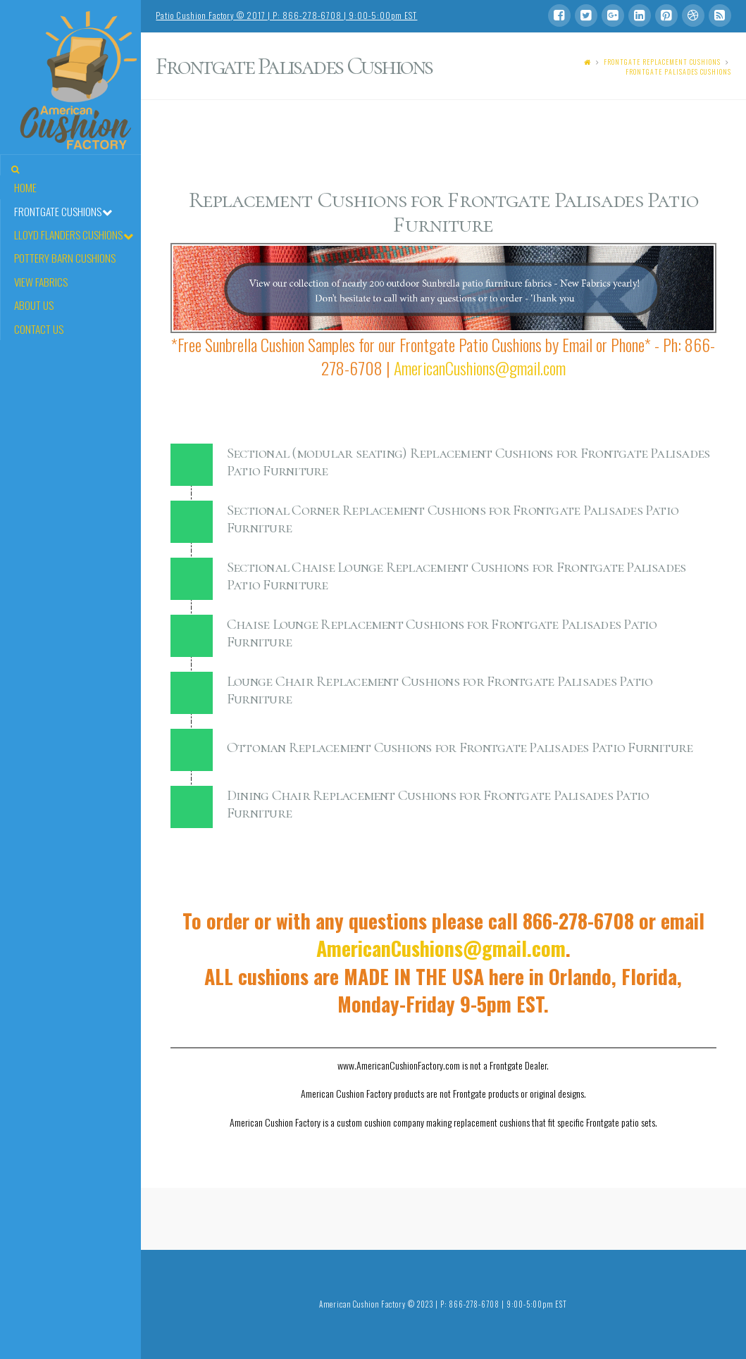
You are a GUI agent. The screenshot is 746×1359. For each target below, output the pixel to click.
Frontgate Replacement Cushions (662, 61)
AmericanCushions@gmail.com (480, 368)
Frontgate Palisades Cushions (678, 71)
